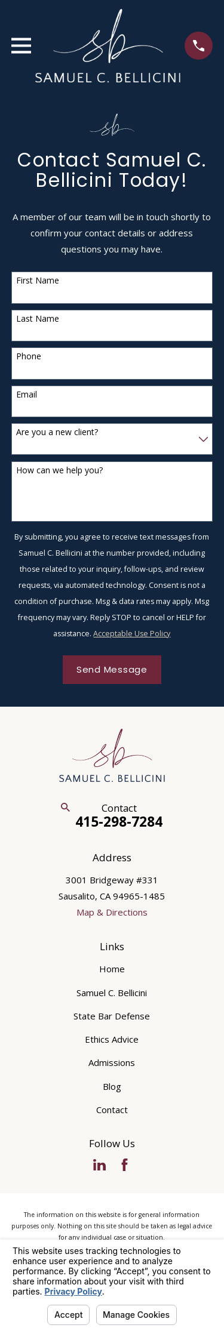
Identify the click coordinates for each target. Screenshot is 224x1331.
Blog (112, 1086)
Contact (112, 1110)
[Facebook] (124, 1165)
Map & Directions (112, 912)
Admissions (111, 1062)
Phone (28, 357)
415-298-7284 (118, 821)
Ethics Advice (112, 1039)
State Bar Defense (111, 1016)
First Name (37, 281)
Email (26, 395)
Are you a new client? (57, 432)
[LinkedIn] (99, 1165)
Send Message (112, 669)
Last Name (37, 319)
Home (112, 969)
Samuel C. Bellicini (111, 993)
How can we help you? (59, 471)
